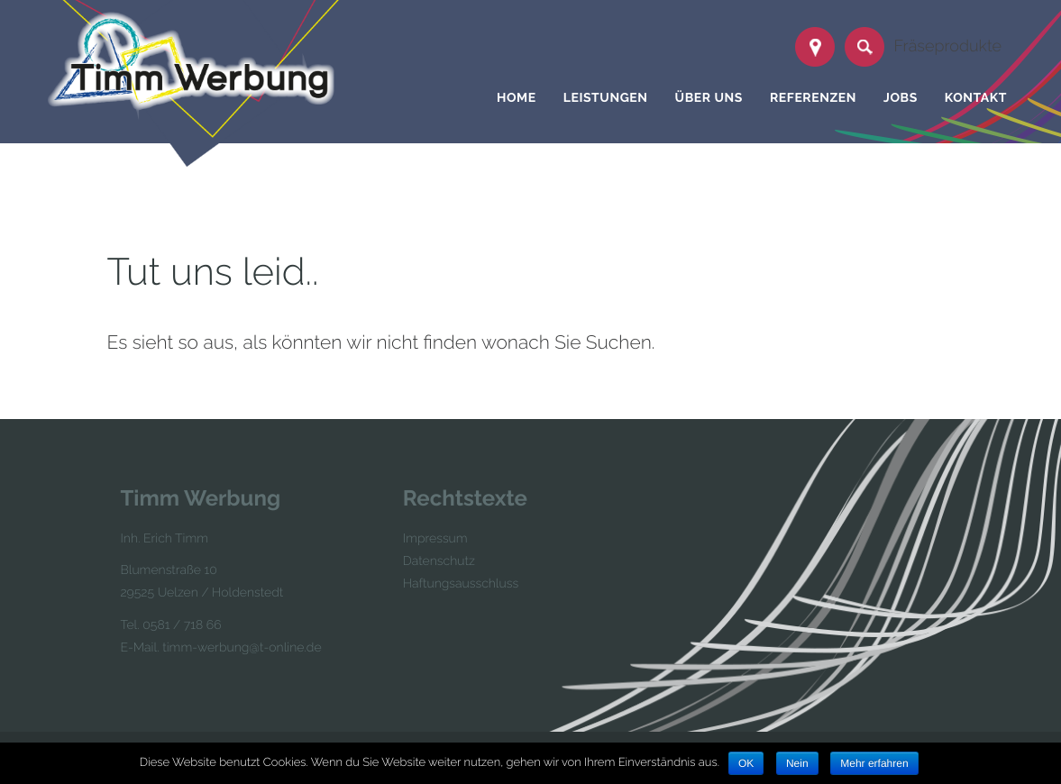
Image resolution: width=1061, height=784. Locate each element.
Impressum (435, 539)
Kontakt (976, 98)
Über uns (709, 98)
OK (746, 763)
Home (516, 98)
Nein (797, 763)
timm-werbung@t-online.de (241, 648)
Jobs (900, 98)
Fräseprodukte (948, 46)
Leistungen (605, 98)
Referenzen (813, 98)
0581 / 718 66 (181, 625)
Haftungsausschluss (460, 584)
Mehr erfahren (874, 763)
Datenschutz (439, 561)
